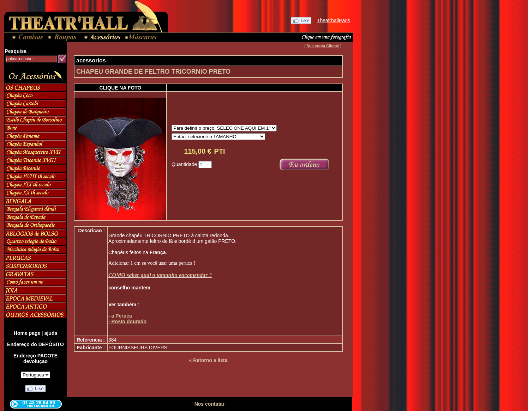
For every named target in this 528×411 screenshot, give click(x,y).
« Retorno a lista (208, 360)
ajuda (51, 333)
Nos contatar (209, 404)
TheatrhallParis (333, 20)
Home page (27, 333)
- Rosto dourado (127, 321)
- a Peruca (120, 316)
